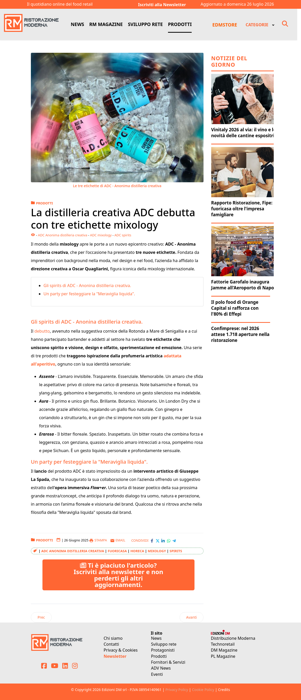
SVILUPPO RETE (145, 24)
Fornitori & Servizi (168, 662)
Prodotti (159, 656)
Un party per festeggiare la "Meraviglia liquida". (89, 294)
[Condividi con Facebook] (152, 540)
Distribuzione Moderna (233, 638)
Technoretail (223, 644)
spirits (176, 551)
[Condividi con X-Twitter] (158, 540)
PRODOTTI (180, 24)
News (156, 638)
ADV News (161, 668)
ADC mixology (101, 235)
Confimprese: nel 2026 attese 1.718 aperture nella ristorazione (240, 334)
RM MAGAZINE (106, 24)
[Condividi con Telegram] (174, 540)
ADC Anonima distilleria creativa (62, 235)
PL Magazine (223, 656)
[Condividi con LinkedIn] (163, 540)
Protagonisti (163, 650)
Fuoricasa (117, 551)
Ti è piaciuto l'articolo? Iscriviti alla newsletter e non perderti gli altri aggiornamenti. (118, 575)
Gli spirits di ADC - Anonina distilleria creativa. (87, 285)
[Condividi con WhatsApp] (169, 540)
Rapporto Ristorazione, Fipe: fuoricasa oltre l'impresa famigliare (241, 209)
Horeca (137, 551)
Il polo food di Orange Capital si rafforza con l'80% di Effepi (235, 308)
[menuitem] (259, 24)
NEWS (77, 24)
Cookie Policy (203, 689)
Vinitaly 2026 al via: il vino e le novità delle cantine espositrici (244, 133)
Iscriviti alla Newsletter (162, 4)
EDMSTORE (224, 25)
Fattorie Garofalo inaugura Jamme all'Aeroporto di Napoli (244, 285)
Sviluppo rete (163, 644)
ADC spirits (122, 235)
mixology (157, 551)
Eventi (157, 674)
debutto (42, 331)
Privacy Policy (176, 689)
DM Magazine (224, 650)
